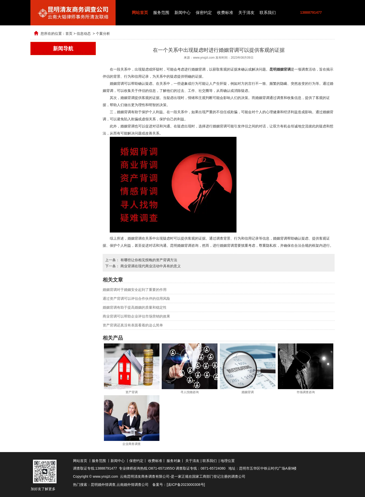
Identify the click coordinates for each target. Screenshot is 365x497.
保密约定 (204, 12)
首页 (68, 33)
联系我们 (268, 12)
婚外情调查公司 (136, 485)
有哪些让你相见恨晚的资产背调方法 (148, 260)
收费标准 (225, 12)
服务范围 (161, 12)
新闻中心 (182, 12)
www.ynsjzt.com (203, 57)
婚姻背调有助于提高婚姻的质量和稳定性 (135, 307)
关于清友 (246, 12)
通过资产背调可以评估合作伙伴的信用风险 (136, 298)
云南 (120, 485)
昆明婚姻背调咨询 (184, 245)
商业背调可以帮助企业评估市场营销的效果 (136, 316)
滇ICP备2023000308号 (186, 485)
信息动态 (84, 33)
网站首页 (140, 12)
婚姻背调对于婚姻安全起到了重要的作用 (135, 290)
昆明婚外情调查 (103, 485)
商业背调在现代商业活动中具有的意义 (150, 266)
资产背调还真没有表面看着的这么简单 (133, 325)
